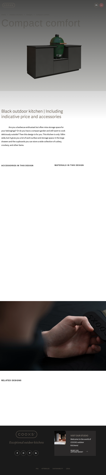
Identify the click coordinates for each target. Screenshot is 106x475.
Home (3, 15)
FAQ (37, 469)
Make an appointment (77, 451)
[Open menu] (101, 5)
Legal (68, 469)
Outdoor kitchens (16, 15)
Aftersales (45, 469)
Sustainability (58, 469)
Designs (29, 15)
